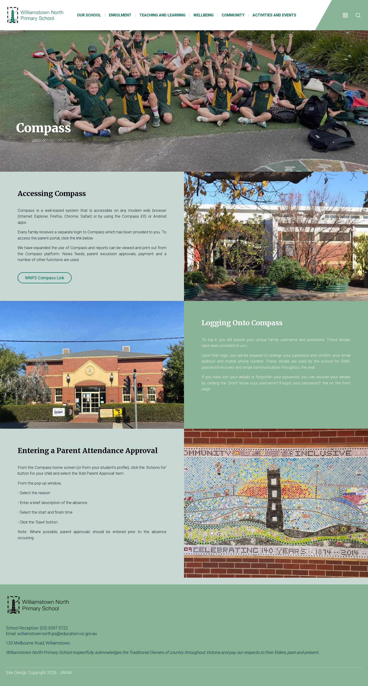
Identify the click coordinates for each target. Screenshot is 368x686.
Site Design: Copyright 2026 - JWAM (39, 672)
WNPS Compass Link (44, 277)
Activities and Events (272, 16)
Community (230, 16)
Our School (86, 16)
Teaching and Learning (160, 16)
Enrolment (117, 16)
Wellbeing (201, 16)
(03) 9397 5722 (54, 627)
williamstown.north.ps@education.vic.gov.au (57, 633)
